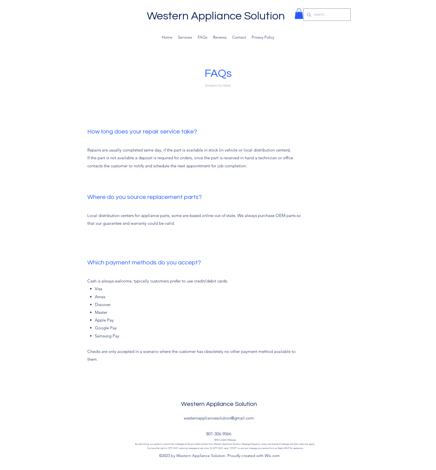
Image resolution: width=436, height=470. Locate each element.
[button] (298, 13)
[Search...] (326, 15)
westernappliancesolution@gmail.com (219, 418)
